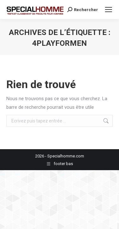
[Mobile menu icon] (108, 9)
